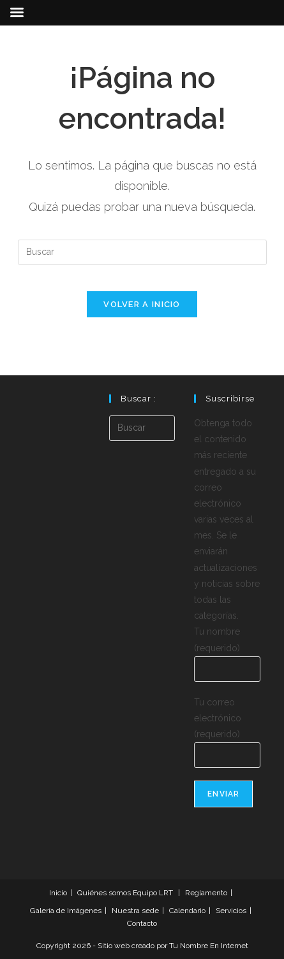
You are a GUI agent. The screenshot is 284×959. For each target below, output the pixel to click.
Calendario (187, 910)
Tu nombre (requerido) (227, 649)
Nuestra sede (135, 910)
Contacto (142, 923)
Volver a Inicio (142, 304)
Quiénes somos (104, 892)
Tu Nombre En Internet (208, 945)
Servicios (231, 910)
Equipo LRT (153, 892)
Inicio (58, 892)
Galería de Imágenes (65, 910)
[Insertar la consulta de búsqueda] (142, 252)
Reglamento (206, 892)
